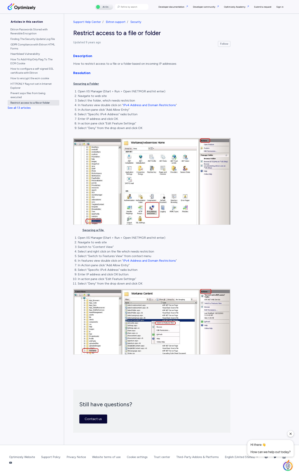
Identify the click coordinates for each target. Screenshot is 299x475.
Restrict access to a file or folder (30, 102)
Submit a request (262, 7)
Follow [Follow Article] (224, 43)
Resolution (81, 73)
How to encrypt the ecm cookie (29, 78)
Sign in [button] (280, 7)
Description (82, 56)
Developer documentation (171, 7)
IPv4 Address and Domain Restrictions (149, 105)
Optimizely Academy (235, 7)
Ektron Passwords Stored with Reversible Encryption (29, 31)
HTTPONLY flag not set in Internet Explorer (31, 86)
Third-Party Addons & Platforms (197, 457)
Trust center (162, 457)
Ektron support (115, 22)
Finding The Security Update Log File (32, 39)
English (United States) (242, 457)
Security (135, 22)
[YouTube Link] (10, 463)
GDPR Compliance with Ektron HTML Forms (32, 46)
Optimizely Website (22, 457)
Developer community (204, 7)
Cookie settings (137, 457)
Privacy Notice (76, 457)
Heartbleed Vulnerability (25, 54)
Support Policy (50, 457)
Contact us (93, 419)
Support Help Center (87, 22)
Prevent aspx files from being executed (27, 95)
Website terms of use (106, 457)
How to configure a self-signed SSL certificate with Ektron (32, 70)
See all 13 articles (19, 108)
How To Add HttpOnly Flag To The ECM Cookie (31, 61)
